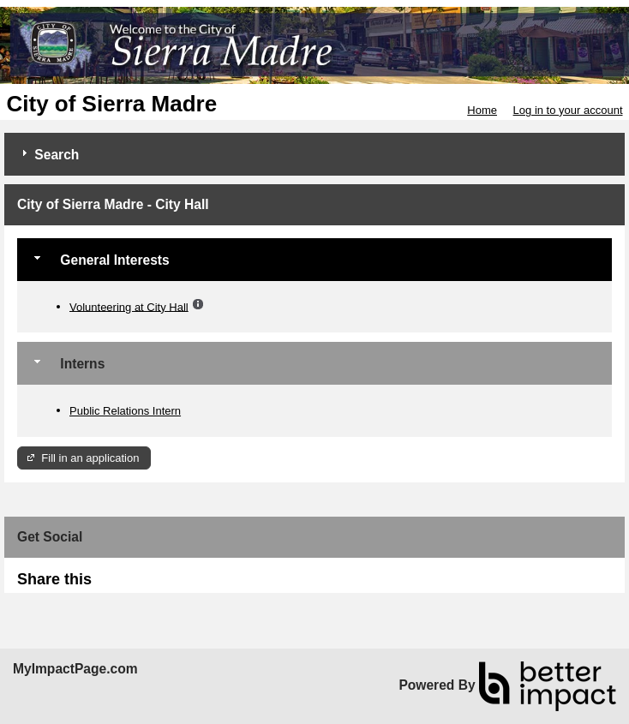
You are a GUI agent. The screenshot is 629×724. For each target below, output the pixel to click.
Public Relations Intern (125, 410)
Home (482, 110)
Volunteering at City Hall (129, 306)
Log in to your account (568, 110)
